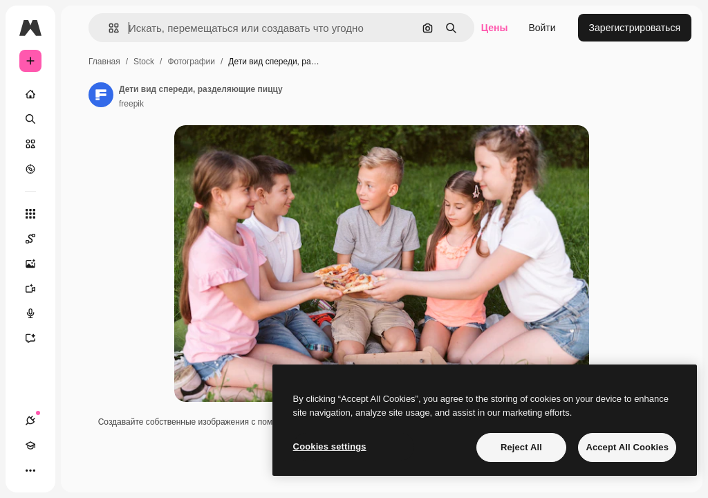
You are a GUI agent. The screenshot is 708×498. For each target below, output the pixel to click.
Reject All (521, 447)
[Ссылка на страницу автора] (100, 94)
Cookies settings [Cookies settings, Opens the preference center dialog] (329, 446)
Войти (541, 27)
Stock (143, 61)
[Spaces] (37, 239)
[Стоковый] (30, 144)
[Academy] (30, 445)
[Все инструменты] (30, 214)
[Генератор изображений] (37, 263)
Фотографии (191, 61)
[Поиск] (30, 119)
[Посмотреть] (30, 169)
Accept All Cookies (627, 447)
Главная (104, 61)
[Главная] (30, 94)
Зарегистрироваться (634, 27)
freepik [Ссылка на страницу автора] (131, 104)
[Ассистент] (37, 338)
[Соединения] (30, 420)
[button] (108, 28)
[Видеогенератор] (37, 288)
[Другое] (30, 470)
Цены (494, 27)
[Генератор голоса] (37, 313)
